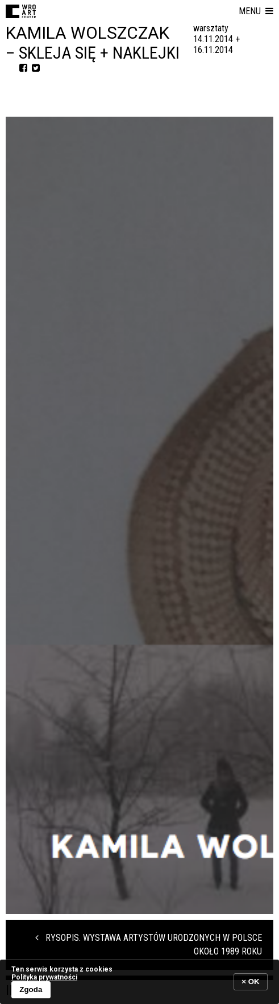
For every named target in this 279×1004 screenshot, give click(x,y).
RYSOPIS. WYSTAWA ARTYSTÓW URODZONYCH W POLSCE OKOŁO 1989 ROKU (148, 944)
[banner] (139, 981)
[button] (256, 11)
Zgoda (30, 989)
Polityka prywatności (44, 977)
